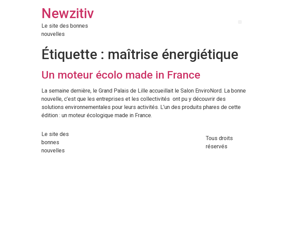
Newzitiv (67, 13)
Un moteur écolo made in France (120, 74)
